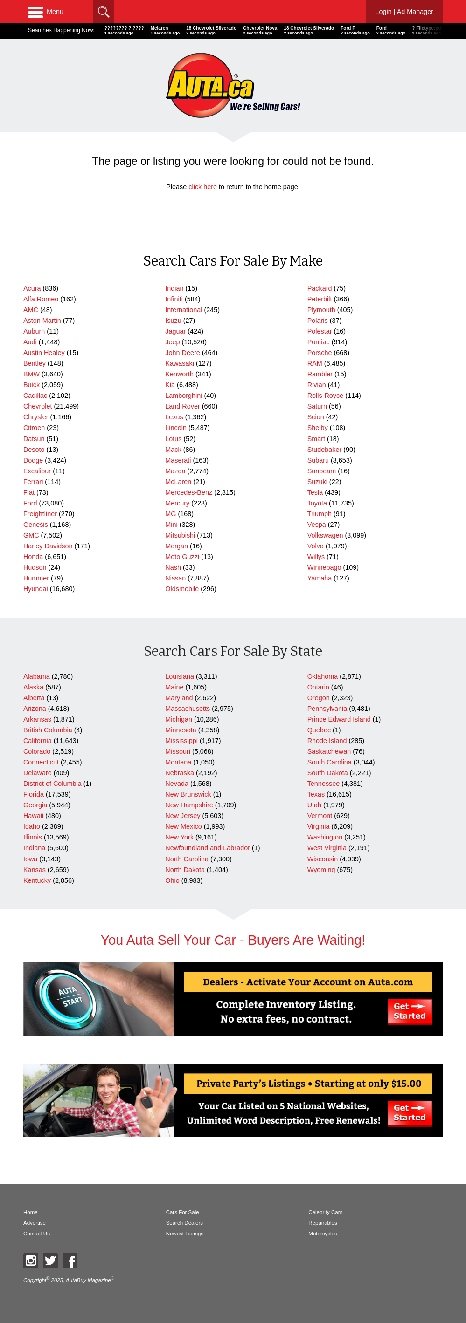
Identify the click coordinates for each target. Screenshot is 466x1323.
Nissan (175, 578)
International (183, 310)
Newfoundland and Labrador (207, 848)
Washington (324, 837)
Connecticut (41, 762)
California (37, 740)
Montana (178, 762)
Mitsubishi (180, 535)
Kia (170, 385)
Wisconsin (322, 859)
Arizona (34, 708)
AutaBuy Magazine (88, 1280)
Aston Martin (42, 320)
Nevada (176, 783)
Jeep (172, 342)
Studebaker (324, 449)
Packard (319, 288)
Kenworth (179, 374)
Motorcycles (322, 1233)
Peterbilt (319, 299)
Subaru (318, 460)
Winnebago (324, 567)
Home (30, 1212)
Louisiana (179, 676)
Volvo (315, 546)
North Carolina (187, 859)
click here (202, 187)
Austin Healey (44, 352)
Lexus (174, 417)
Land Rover (182, 406)
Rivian (316, 385)
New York (179, 837)
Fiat (29, 492)
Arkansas (37, 719)
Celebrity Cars (325, 1212)
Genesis (35, 524)
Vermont (320, 815)
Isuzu (173, 320)
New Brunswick (188, 794)
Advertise (34, 1223)
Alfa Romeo (40, 299)
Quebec (319, 730)
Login (404, 11)
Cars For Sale (182, 1212)
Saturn (317, 406)
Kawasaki (179, 363)
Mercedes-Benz (188, 492)
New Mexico (183, 826)
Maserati (178, 460)
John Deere (182, 352)
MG (170, 514)
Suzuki (317, 481)
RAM (314, 363)
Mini (171, 524)
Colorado (36, 751)
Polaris (317, 320)
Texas (316, 794)
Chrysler (36, 417)
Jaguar (175, 331)
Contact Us (36, 1233)
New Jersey (182, 815)
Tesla (315, 492)
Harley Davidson (48, 546)
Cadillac (35, 395)
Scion (315, 417)
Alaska (33, 687)
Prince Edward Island (339, 719)
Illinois (32, 837)
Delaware (37, 773)
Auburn (34, 331)
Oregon (318, 698)
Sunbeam (321, 471)
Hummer (36, 578)
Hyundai (35, 589)
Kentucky (37, 880)
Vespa (316, 524)
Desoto (34, 449)
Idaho (31, 826)
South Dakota (327, 773)
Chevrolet (37, 406)
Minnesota (180, 730)
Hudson (35, 567)
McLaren (178, 481)
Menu (45, 12)
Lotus (173, 439)
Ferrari (33, 481)
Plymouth (321, 310)
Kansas (34, 869)
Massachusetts (187, 708)
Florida (33, 794)
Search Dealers (184, 1223)
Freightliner (40, 514)
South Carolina (329, 762)
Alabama (36, 676)
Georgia (35, 805)
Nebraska (179, 773)
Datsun (34, 439)
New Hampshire (189, 805)
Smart (316, 439)
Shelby (317, 427)
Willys (316, 556)
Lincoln (176, 427)
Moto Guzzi (182, 556)
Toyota (317, 503)
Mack (173, 449)
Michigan (178, 719)
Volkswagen (325, 535)
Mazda (175, 471)
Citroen (34, 427)
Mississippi (181, 740)
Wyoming (321, 869)
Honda (33, 556)
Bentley (34, 363)
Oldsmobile (182, 589)
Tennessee (323, 783)
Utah (314, 805)
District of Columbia (52, 783)
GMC (31, 535)
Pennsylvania (327, 708)
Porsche (319, 352)
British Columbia (47, 730)
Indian (174, 288)
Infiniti (174, 299)
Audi (30, 342)
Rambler (320, 374)
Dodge (33, 460)
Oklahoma (322, 676)
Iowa (30, 859)
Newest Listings (185, 1233)
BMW (31, 374)
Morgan (176, 546)
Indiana (34, 848)
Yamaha (319, 578)
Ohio (172, 880)
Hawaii (33, 815)
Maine (174, 687)
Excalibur (37, 471)
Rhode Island (327, 740)
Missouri (177, 751)
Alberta (34, 698)
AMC (30, 310)
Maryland (179, 698)
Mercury (177, 503)
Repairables (322, 1223)
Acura (32, 288)
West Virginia (327, 848)
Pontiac (318, 342)
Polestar (319, 331)
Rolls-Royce (325, 395)
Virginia (318, 826)
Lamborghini (183, 395)
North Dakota (185, 869)
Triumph (319, 514)
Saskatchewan (329, 751)
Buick (31, 385)
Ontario (318, 687)
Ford (30, 503)
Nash (173, 567)
